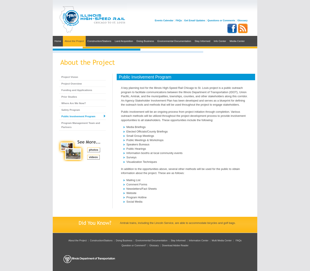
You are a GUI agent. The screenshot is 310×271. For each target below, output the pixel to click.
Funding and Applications (76, 90)
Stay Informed (202, 41)
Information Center (199, 240)
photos (93, 149)
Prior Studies (69, 96)
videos (93, 157)
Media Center (237, 41)
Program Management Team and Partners (80, 125)
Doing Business (145, 41)
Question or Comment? (134, 245)
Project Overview (71, 83)
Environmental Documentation (174, 41)
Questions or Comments (221, 20)
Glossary (242, 20)
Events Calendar (164, 20)
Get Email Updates (194, 20)
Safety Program (70, 109)
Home (57, 41)
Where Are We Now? (73, 103)
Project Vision (69, 76)
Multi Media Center (222, 240)
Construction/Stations (99, 41)
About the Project (74, 41)
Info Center (220, 41)
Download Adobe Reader (175, 245)
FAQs (179, 20)
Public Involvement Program (78, 116)
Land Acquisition (124, 41)
